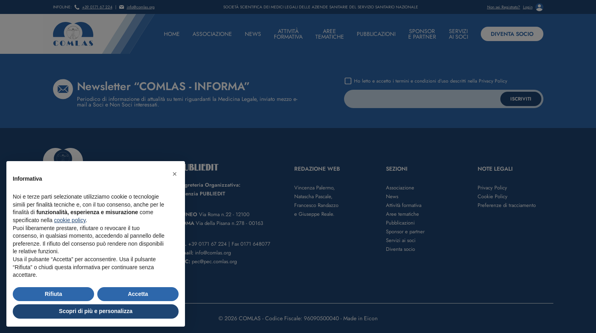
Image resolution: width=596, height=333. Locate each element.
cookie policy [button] (70, 220)
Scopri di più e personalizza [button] (95, 311)
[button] (174, 173)
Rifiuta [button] (53, 294)
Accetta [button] (138, 294)
